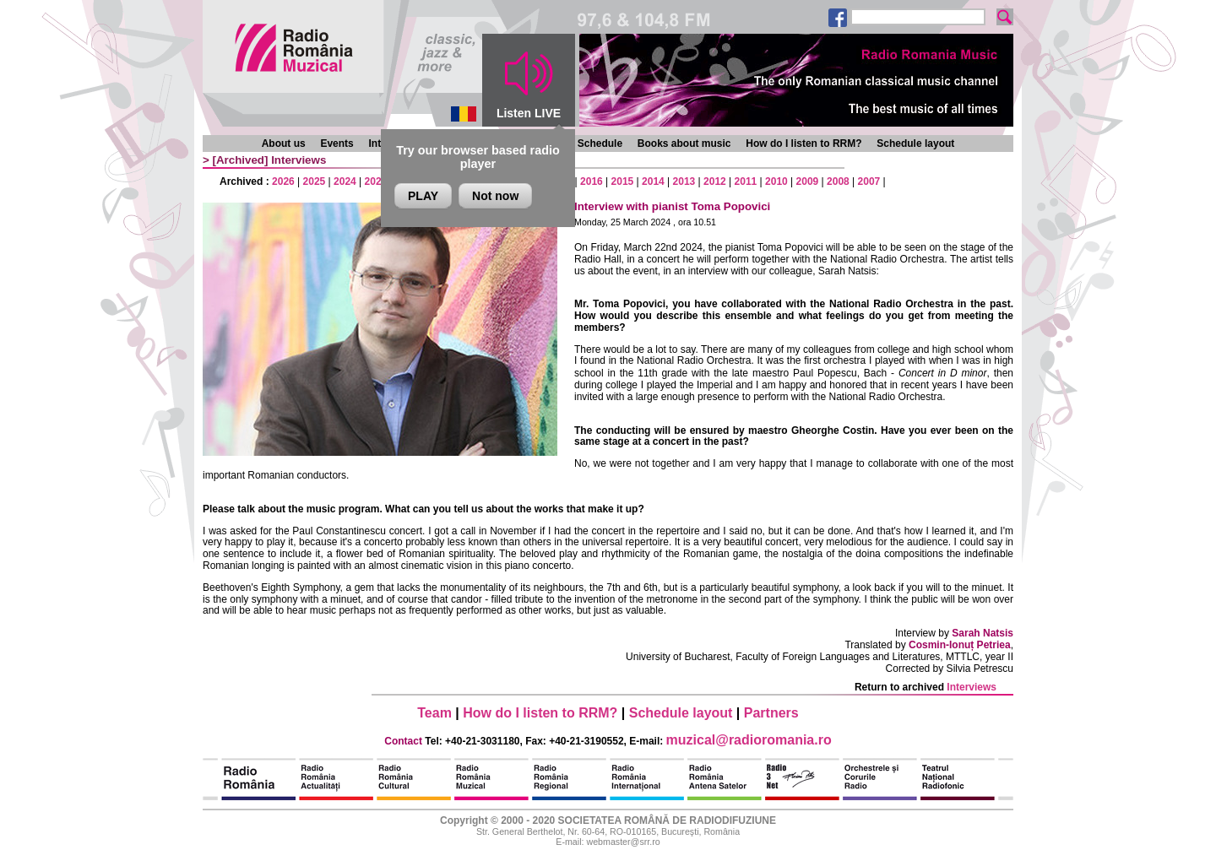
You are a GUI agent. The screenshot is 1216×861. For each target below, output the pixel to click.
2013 (684, 181)
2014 (653, 181)
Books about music (684, 143)
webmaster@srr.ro (623, 842)
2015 (622, 181)
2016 (591, 181)
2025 (314, 181)
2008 (838, 181)
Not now (495, 196)
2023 (376, 181)
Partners (771, 713)
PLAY (423, 196)
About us (284, 143)
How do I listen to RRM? (803, 143)
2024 (345, 181)
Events (336, 143)
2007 (869, 181)
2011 (746, 181)
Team (434, 713)
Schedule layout (915, 143)
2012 (714, 181)
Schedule (600, 143)
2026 (283, 181)
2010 (776, 181)
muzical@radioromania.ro (749, 740)
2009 (807, 181)
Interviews (298, 160)
